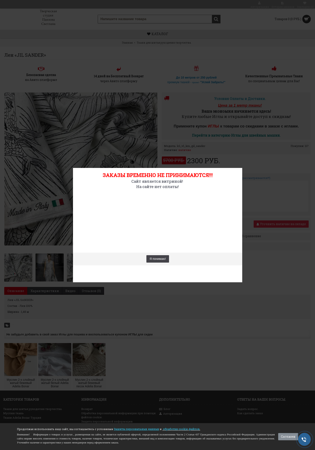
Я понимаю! (158, 258)
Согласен (288, 437)
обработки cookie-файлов (181, 429)
